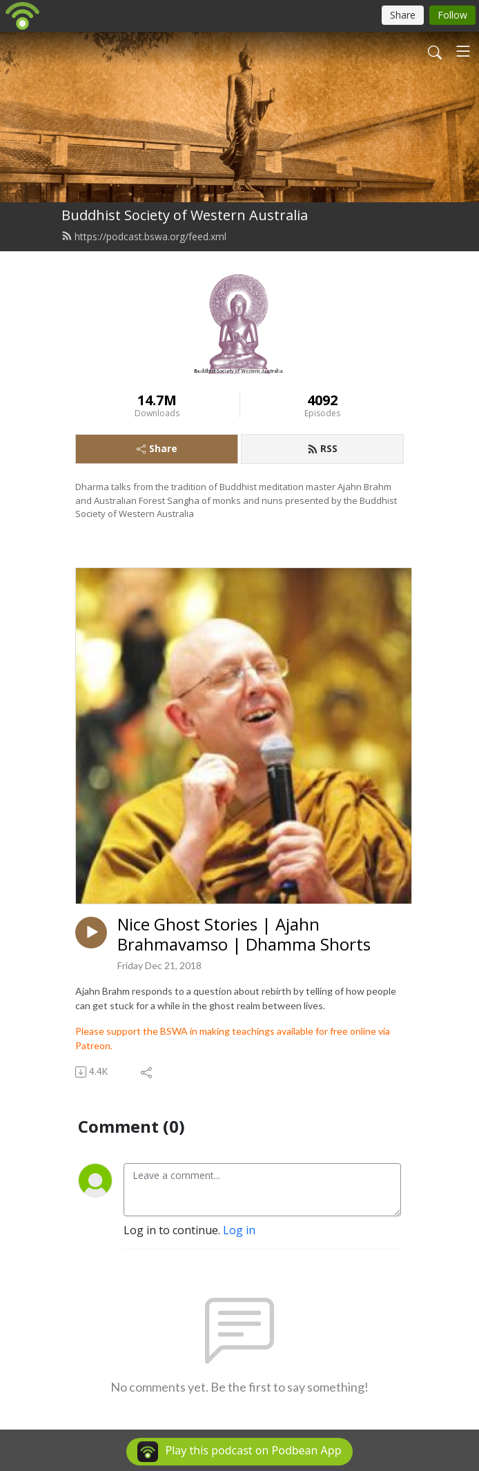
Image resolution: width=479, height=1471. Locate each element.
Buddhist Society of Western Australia (184, 215)
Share (157, 448)
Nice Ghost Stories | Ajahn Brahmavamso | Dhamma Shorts (244, 935)
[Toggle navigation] (463, 51)
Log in (239, 1230)
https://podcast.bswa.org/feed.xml (143, 236)
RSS (322, 448)
